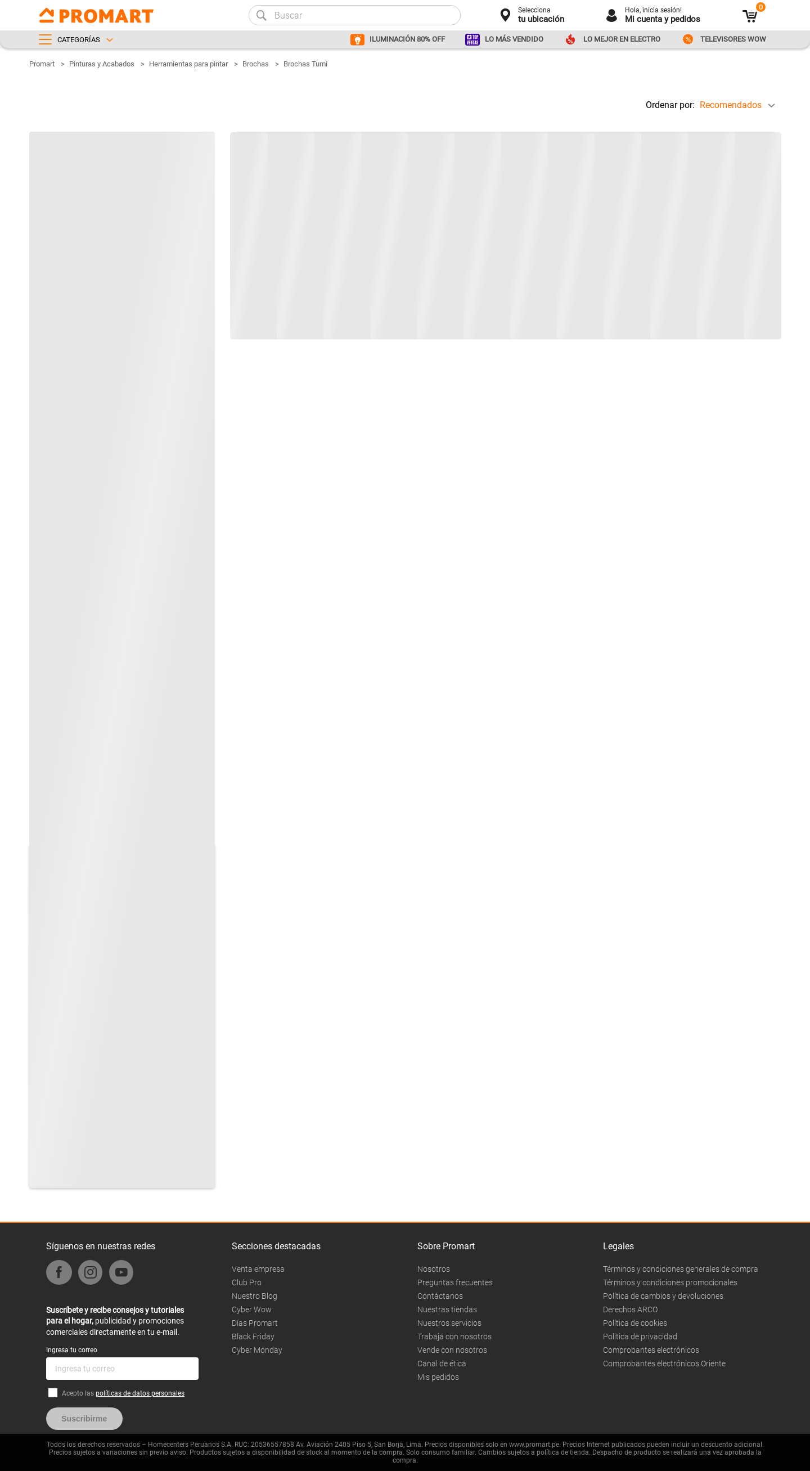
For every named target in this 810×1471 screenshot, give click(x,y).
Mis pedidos (438, 1377)
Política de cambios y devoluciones (663, 1295)
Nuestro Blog (254, 1295)
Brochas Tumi (305, 64)
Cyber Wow (252, 1309)
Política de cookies (635, 1323)
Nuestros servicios (449, 1323)
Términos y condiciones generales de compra (680, 1268)
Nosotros (433, 1268)
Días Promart (255, 1323)
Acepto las (123, 1393)
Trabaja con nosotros (454, 1336)
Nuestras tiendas (447, 1309)
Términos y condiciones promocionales (670, 1282)
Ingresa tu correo (71, 1350)
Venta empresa (258, 1268)
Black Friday (253, 1336)
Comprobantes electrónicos (651, 1350)
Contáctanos (440, 1295)
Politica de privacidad (640, 1336)
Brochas (255, 64)
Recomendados (731, 105)
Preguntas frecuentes (455, 1282)
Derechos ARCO (630, 1309)
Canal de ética (441, 1363)
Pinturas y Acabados (101, 64)
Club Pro (247, 1282)
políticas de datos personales (140, 1393)
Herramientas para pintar (188, 64)
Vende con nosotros (452, 1350)
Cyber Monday (257, 1350)
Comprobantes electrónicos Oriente (664, 1363)
